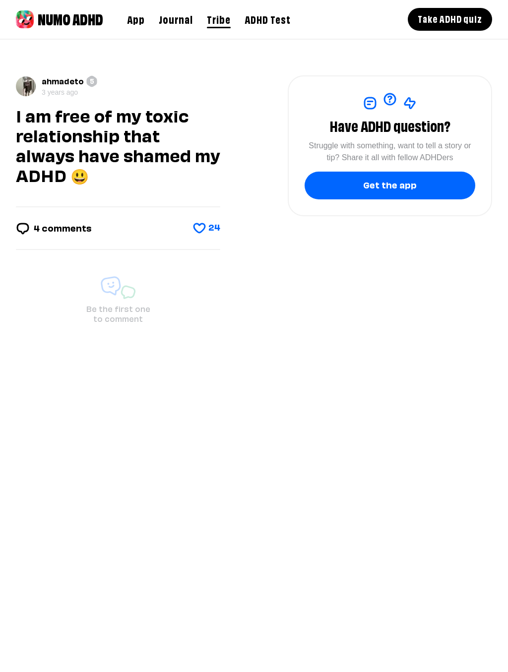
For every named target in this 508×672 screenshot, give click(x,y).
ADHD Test (268, 18)
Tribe (219, 18)
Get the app (390, 184)
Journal (176, 18)
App (136, 18)
